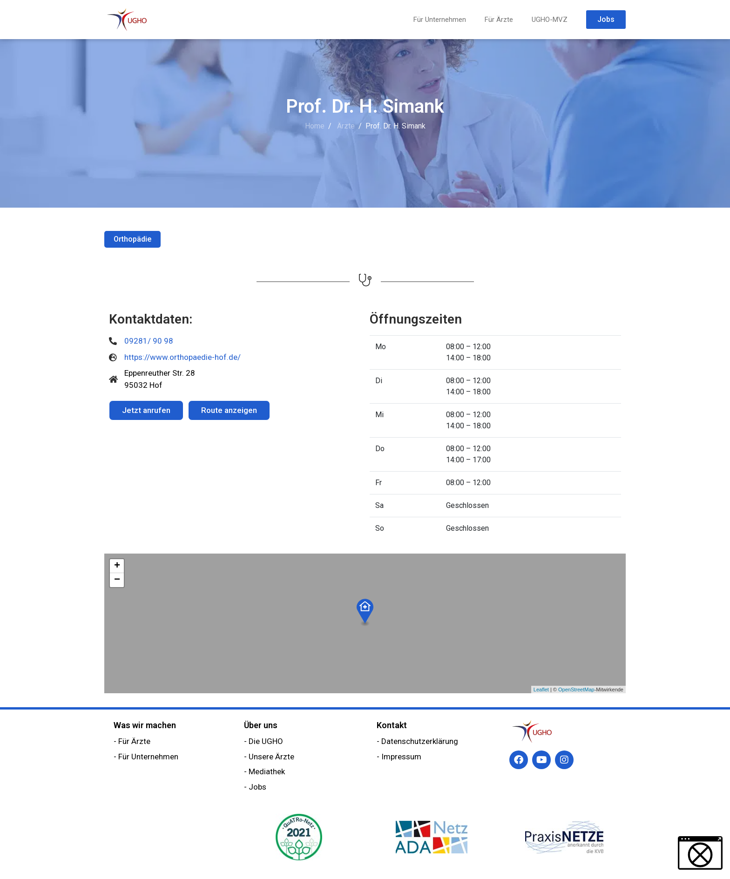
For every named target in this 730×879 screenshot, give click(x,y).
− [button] (117, 580)
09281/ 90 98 (148, 340)
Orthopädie (132, 239)
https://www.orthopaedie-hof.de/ (182, 357)
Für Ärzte (499, 19)
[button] (700, 853)
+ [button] (117, 566)
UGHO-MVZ (550, 19)
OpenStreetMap (576, 689)
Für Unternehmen (439, 19)
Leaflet (541, 689)
